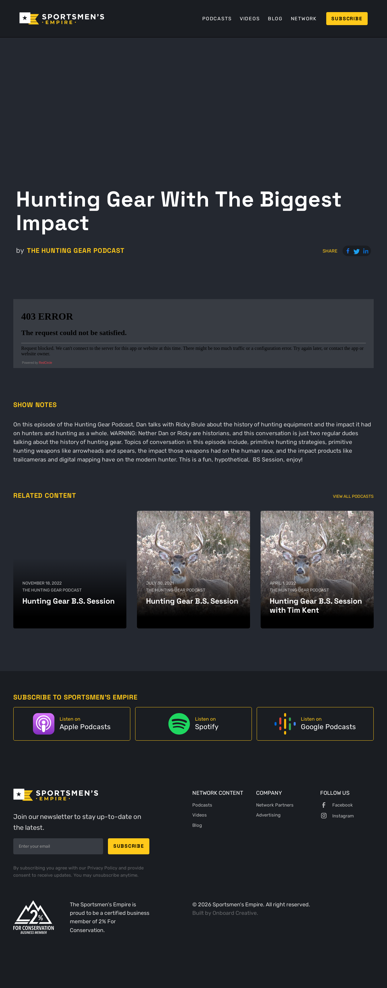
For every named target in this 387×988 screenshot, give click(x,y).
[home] (61, 18)
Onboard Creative (235, 913)
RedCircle (45, 362)
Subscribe (346, 18)
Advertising (268, 815)
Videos (250, 18)
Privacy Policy (103, 868)
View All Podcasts (353, 496)
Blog (275, 18)
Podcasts (217, 18)
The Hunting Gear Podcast (76, 250)
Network (304, 18)
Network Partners (275, 805)
